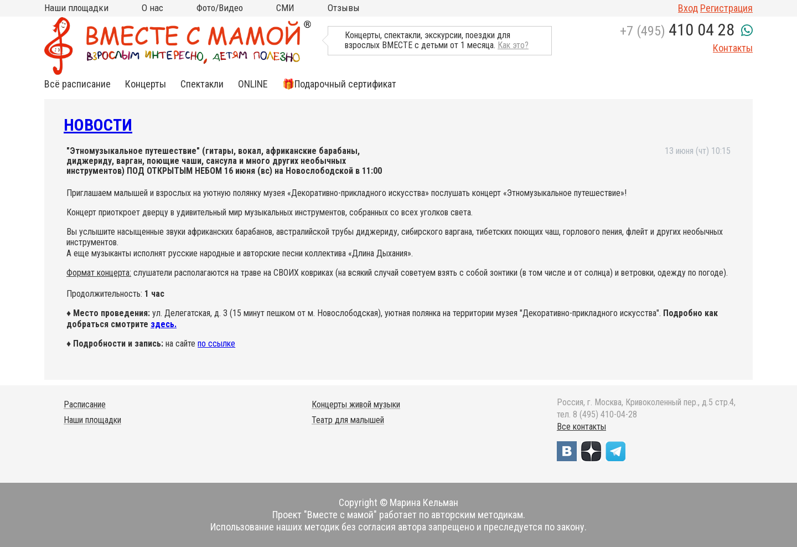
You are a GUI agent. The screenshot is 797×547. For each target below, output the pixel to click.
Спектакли (202, 84)
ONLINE (253, 84)
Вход (688, 8)
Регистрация (726, 8)
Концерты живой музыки (356, 404)
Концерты (145, 84)
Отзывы (344, 7)
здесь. (164, 324)
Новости (98, 125)
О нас (152, 7)
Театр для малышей (348, 420)
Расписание (85, 404)
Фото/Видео (219, 7)
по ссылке (216, 343)
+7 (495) (677, 31)
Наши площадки (76, 7)
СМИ (285, 7)
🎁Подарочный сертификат (339, 84)
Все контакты (581, 426)
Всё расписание (77, 84)
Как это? (513, 45)
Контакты (733, 48)
